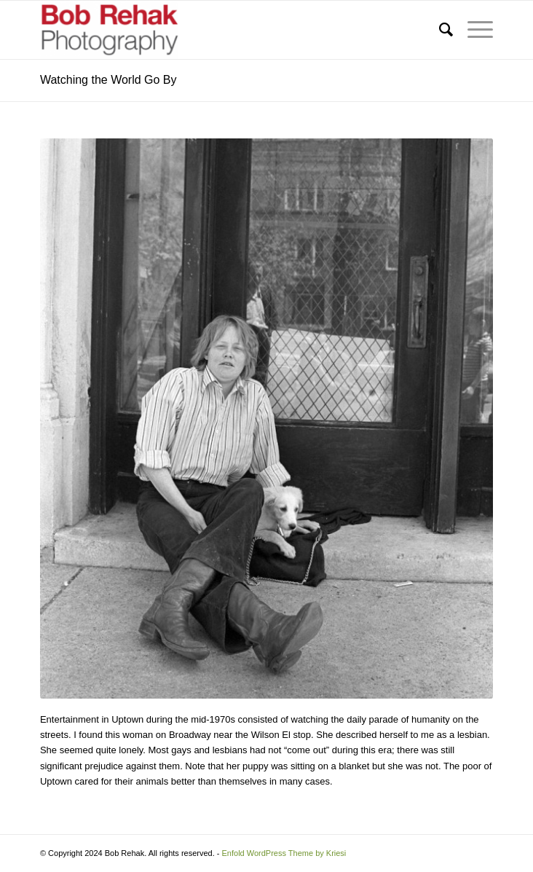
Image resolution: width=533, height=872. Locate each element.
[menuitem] (439, 30)
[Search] (439, 30)
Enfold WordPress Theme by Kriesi (284, 853)
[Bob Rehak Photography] (221, 30)
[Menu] (473, 30)
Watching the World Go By (108, 80)
